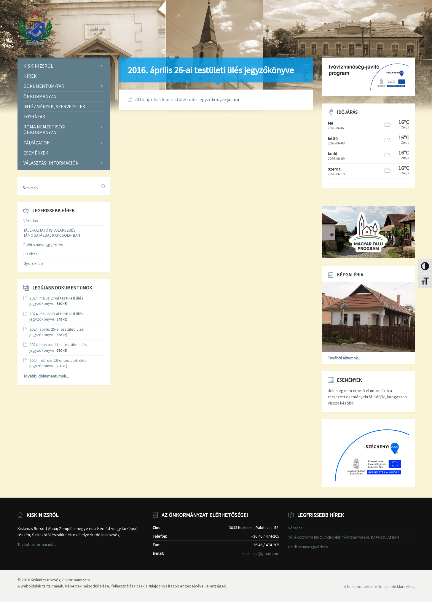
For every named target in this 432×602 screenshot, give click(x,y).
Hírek (30, 76)
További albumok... (344, 358)
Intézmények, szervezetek (54, 106)
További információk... (36, 544)
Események (35, 153)
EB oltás (30, 254)
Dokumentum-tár (43, 86)
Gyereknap (33, 263)
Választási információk (51, 163)
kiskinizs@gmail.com (261, 553)
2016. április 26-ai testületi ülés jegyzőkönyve (180, 99)
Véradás (30, 220)
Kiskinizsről (38, 66)
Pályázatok (36, 143)
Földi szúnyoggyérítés (43, 244)
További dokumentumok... (46, 376)
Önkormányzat (41, 96)
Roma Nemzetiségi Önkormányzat (44, 129)
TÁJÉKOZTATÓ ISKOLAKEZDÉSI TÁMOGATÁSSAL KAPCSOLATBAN (51, 232)
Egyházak (34, 117)
